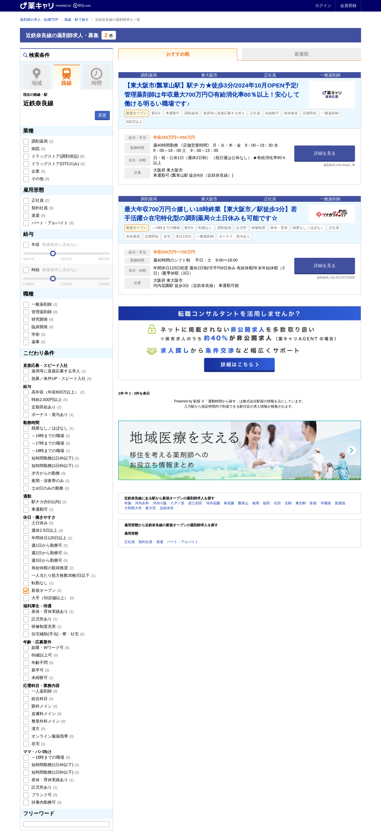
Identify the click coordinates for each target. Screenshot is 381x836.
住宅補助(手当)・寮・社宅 (57, 634)
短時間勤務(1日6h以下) (54, 465)
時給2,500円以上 (49, 399)
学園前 (326, 503)
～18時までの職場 (50, 450)
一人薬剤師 (44, 691)
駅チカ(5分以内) (48, 501)
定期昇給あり (46, 407)
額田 (266, 503)
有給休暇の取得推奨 (52, 568)
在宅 (37, 743)
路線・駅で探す (76, 20)
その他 (39, 178)
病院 (37, 148)
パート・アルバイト (52, 223)
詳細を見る (325, 153)
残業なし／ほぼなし (52, 428)
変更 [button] (102, 115)
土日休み (41, 522)
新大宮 (150, 508)
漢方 (37, 728)
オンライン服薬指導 (52, 736)
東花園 (229, 503)
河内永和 (142, 503)
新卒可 (39, 670)
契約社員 (41, 208)
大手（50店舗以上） (52, 598)
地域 (36, 77)
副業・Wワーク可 (49, 647)
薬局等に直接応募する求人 (58, 371)
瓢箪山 (243, 503)
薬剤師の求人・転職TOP (39, 20)
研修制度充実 (46, 626)
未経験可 (41, 677)
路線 (66, 77)
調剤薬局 (41, 141)
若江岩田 (195, 503)
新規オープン (46, 590)
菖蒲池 (340, 503)
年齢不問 (41, 662)
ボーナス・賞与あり (52, 414)
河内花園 (213, 503)
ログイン (323, 5)
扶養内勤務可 (46, 802)
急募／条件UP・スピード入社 (60, 378)
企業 (37, 171)
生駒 (288, 503)
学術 (37, 334)
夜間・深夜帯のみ (50, 480)
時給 (54, 269)
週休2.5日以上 (46, 530)
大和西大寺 (133, 508)
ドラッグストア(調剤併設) (57, 156)
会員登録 (348, 5)
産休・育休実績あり (52, 611)
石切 (277, 503)
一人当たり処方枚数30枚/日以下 (62, 575)
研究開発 (41, 319)
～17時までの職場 (50, 443)
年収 (54, 244)
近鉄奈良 (167, 508)
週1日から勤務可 (49, 545)
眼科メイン (44, 706)
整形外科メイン (48, 721)
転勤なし (41, 583)
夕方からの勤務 (48, 473)
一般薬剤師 (44, 304)
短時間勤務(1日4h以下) (54, 458)
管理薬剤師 (44, 311)
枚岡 (255, 503)
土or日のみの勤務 (49, 488)
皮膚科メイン (46, 713)
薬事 (37, 341)
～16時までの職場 (50, 435)
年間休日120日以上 (51, 537)
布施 (127, 503)
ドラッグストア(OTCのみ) (57, 163)
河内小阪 (160, 503)
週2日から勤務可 (49, 553)
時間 (96, 77)
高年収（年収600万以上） (57, 392)
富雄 (313, 503)
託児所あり (44, 619)
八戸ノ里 (177, 503)
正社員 (39, 200)
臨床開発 (41, 326)
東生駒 (300, 503)
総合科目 (41, 698)
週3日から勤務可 (49, 560)
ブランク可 (44, 794)
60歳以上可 (44, 655)
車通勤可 (41, 509)
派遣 (37, 215)
